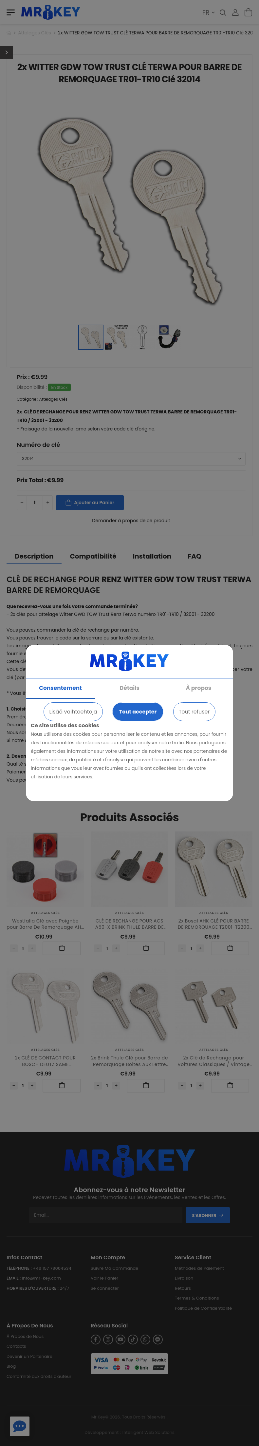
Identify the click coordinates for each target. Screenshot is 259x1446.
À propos (199, 688)
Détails (129, 688)
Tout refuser (194, 711)
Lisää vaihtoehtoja (73, 711)
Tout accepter (138, 711)
